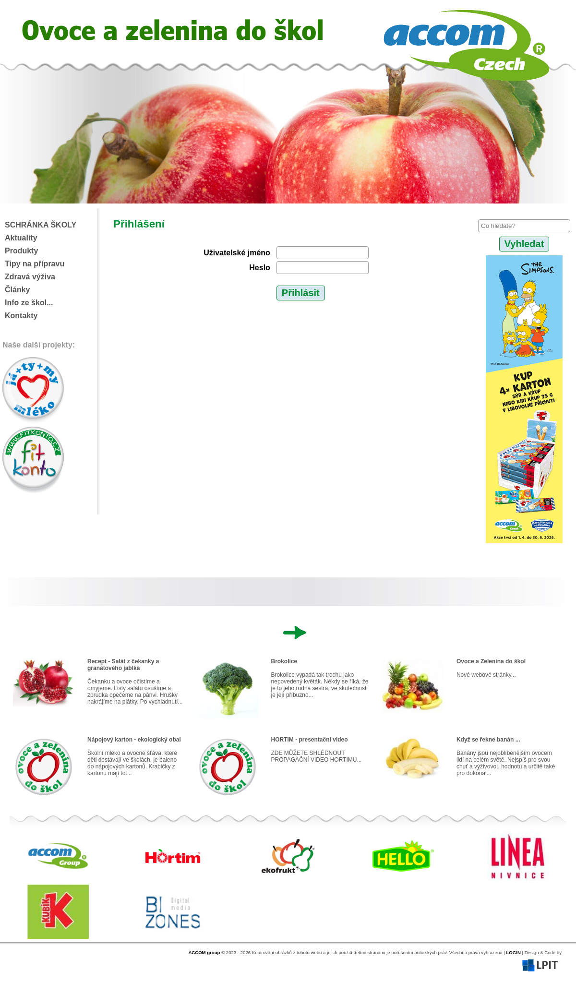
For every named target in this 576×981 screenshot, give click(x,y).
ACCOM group (204, 952)
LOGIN (513, 952)
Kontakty (21, 315)
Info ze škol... (29, 303)
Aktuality (21, 238)
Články (17, 290)
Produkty (21, 251)
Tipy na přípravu (34, 264)
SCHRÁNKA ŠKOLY (40, 225)
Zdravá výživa (30, 277)
